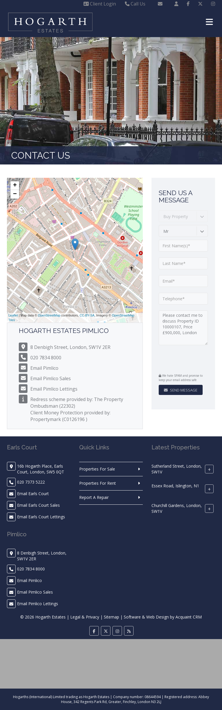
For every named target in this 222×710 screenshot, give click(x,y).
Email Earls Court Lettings (41, 516)
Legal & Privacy (84, 617)
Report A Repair (94, 497)
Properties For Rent (97, 483)
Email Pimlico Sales (50, 378)
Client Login (100, 4)
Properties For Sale (97, 469)
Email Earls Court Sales (38, 505)
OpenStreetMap (49, 315)
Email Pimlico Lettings (53, 389)
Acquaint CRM (188, 617)
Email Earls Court (33, 493)
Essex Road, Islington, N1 (175, 485)
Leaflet (13, 315)
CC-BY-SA (87, 315)
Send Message (180, 390)
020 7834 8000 (45, 357)
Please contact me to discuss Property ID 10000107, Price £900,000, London (183, 327)
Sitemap (111, 617)
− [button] (15, 194)
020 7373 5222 (31, 482)
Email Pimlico (44, 368)
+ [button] (15, 185)
